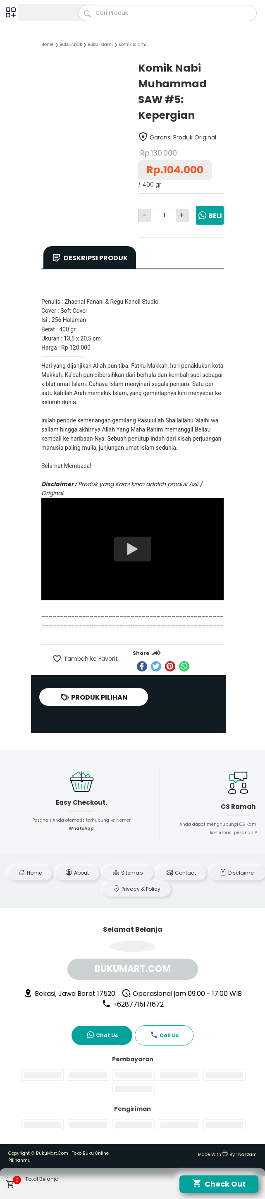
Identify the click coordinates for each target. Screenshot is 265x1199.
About (77, 872)
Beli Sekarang (210, 221)
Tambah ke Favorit (90, 659)
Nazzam (247, 1154)
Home (30, 872)
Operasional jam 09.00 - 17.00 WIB (182, 993)
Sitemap (128, 872)
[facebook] (142, 666)
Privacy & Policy (136, 888)
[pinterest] (170, 666)
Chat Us (102, 1035)
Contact (181, 872)
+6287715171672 (133, 1004)
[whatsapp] (184, 666)
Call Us (164, 1035)
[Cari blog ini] (167, 13)
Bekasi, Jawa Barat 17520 (69, 993)
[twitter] (156, 666)
